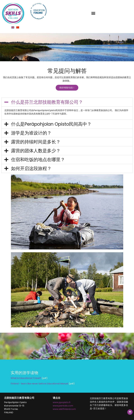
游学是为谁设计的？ (31, 132)
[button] (93, 13)
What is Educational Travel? (26, 377)
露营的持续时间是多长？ (35, 141)
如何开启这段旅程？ (31, 168)
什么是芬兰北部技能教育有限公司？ (47, 101)
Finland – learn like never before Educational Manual (39, 383)
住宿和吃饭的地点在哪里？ (38, 159)
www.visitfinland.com (64, 408)
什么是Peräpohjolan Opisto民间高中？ (51, 124)
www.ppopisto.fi (61, 402)
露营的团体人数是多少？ (35, 150)
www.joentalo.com (63, 405)
